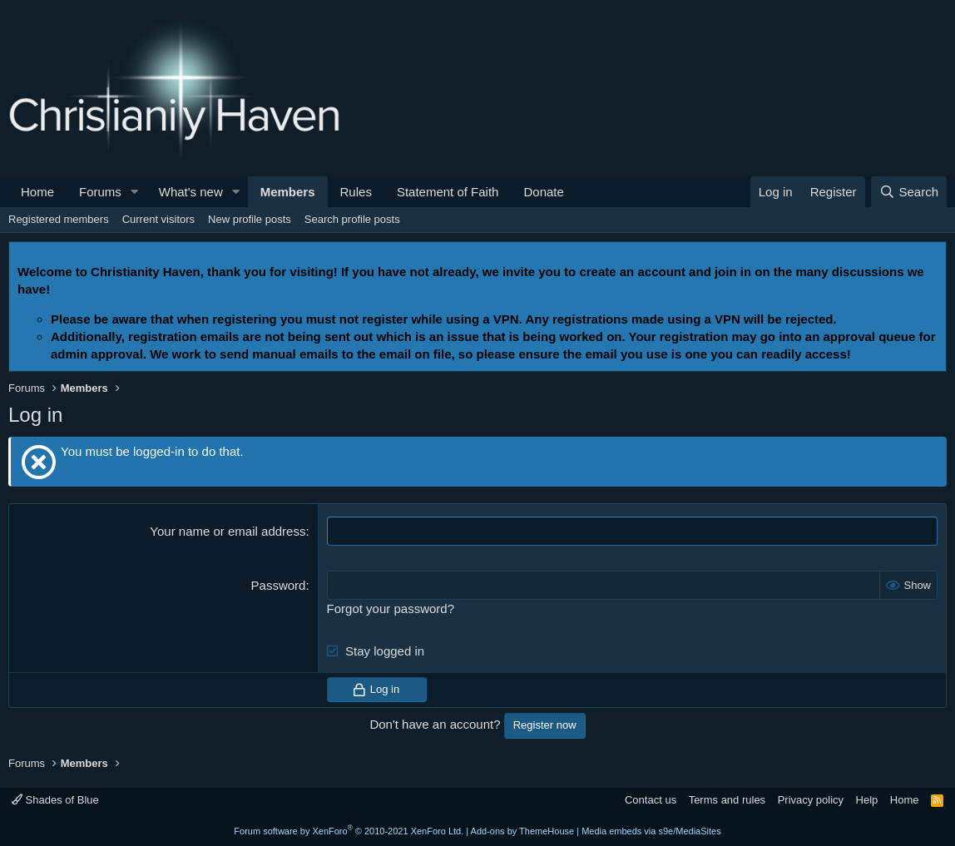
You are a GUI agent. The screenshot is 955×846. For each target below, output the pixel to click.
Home (37, 192)
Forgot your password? (390, 608)
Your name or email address (227, 531)
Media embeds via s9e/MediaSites (651, 831)
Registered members (58, 219)
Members (287, 192)
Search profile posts (352, 219)
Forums (100, 192)
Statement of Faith (448, 192)
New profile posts (249, 219)
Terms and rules (727, 800)
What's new (191, 192)
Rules (356, 192)
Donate (543, 192)
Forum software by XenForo (348, 831)
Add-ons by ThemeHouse (523, 831)
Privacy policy (811, 800)
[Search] (909, 191)
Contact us (650, 800)
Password (278, 585)
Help (867, 800)
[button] (134, 191)
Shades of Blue (55, 800)
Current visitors (158, 219)
